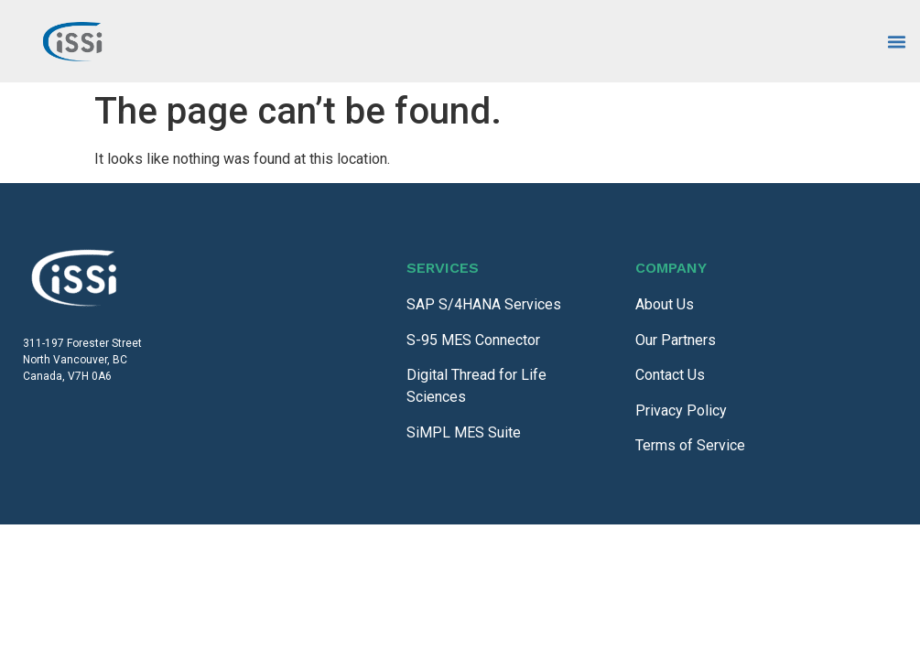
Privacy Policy (681, 410)
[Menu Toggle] (896, 41)
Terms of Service (690, 445)
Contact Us (670, 375)
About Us (664, 304)
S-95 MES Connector (473, 340)
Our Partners (675, 340)
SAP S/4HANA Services (483, 304)
